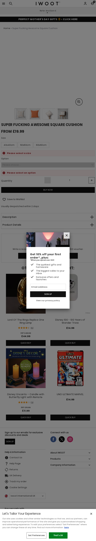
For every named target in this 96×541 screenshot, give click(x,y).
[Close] (67, 235)
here (66, 527)
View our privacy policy (48, 300)
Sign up (48, 294)
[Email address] (48, 287)
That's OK (58, 535)
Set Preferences (36, 535)
